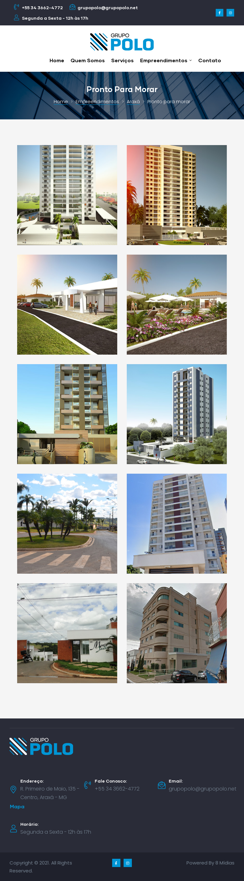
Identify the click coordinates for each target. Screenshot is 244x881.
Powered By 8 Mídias (210, 862)
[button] (17, 806)
